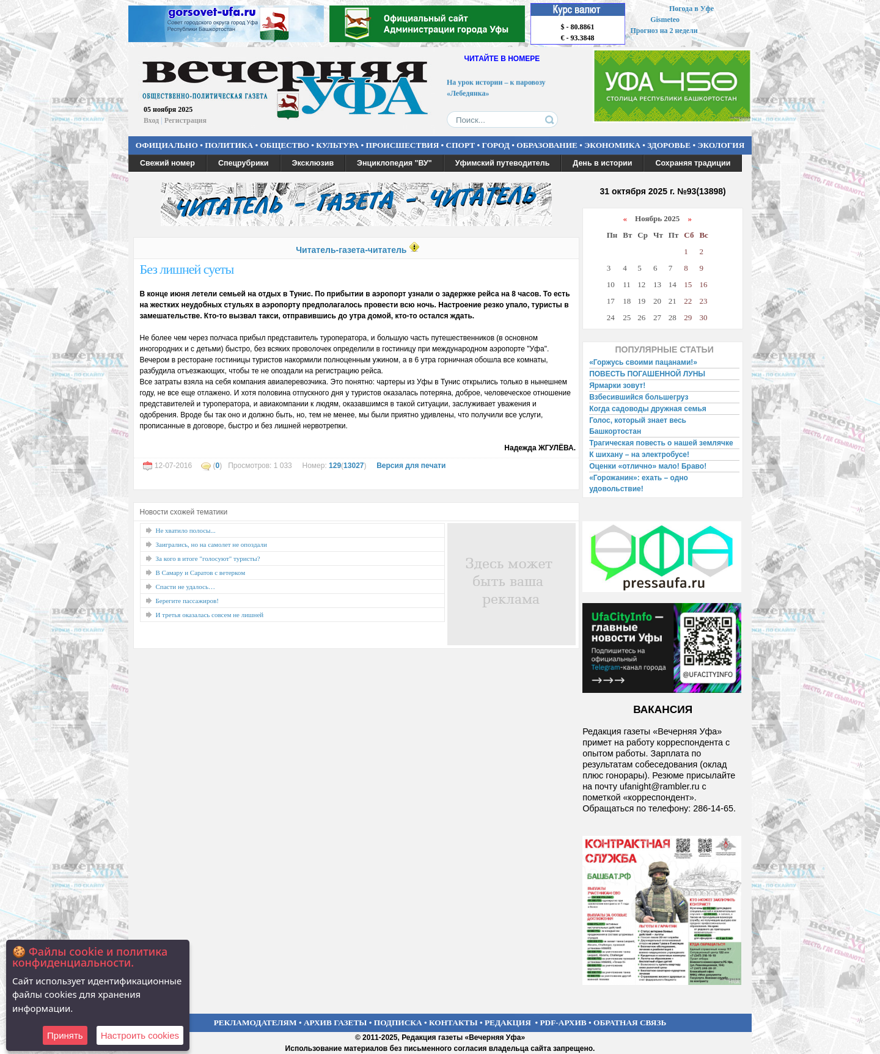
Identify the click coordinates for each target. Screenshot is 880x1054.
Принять (65, 1035)
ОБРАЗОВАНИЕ (547, 145)
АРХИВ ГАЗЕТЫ (335, 1022)
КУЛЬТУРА (337, 145)
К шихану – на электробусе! (639, 454)
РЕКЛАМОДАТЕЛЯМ (255, 1022)
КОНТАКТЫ (453, 1022)
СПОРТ (460, 145)
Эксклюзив (313, 163)
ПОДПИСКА (398, 1022)
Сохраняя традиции (692, 163)
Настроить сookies (140, 1035)
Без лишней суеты (187, 269)
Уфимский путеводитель (502, 163)
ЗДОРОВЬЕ (669, 145)
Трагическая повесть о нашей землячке (661, 443)
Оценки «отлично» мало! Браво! (647, 466)
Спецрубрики (243, 163)
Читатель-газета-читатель (351, 250)
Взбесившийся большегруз (638, 397)
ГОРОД (496, 145)
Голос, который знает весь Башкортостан (637, 426)
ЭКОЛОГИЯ (720, 145)
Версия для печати (411, 465)
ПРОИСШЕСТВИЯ (402, 145)
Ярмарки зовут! (617, 385)
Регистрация (185, 120)
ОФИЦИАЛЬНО (167, 145)
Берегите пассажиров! (187, 600)
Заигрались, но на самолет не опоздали (211, 544)
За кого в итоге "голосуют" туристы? (208, 558)
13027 (353, 465)
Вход (151, 120)
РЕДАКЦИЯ (508, 1022)
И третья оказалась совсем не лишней (210, 614)
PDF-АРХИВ (563, 1022)
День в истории (602, 163)
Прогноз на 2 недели (664, 30)
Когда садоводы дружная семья (647, 408)
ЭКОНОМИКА (612, 145)
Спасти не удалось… (186, 586)
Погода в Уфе (691, 8)
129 (335, 465)
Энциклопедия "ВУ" (394, 163)
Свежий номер (167, 163)
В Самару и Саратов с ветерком (201, 572)
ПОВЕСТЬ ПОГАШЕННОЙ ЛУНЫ (647, 374)
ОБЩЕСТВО (284, 145)
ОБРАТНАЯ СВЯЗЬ (629, 1022)
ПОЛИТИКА (229, 145)
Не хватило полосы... (186, 530)
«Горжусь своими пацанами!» (643, 362)
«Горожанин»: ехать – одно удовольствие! (638, 483)
